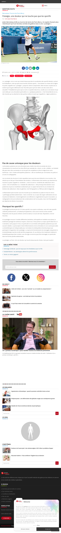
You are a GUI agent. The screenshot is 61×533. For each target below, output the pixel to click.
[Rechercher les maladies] (57, 413)
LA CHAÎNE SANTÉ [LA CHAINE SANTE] (8, 314)
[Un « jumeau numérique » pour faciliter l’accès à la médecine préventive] (30, 334)
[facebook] (13, 278)
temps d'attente (19, 76)
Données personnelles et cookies (11, 489)
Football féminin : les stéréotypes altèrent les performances (20, 251)
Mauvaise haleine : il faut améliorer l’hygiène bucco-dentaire (27, 455)
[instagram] (43, 278)
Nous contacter (6, 501)
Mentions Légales (7, 499)
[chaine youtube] (19, 315)
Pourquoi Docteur (6, 526)
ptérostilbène (28, 76)
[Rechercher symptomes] (57, 463)
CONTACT (4, 1)
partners (26, 506)
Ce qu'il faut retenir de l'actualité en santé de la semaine (26, 303)
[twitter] (28, 277)
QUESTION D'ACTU (8, 9)
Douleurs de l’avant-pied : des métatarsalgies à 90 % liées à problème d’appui (32, 448)
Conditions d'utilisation (8, 494)
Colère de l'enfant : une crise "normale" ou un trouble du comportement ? (31, 289)
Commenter (35, 72)
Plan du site (5, 496)
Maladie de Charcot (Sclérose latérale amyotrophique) (25, 406)
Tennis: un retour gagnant (11, 254)
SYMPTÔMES (6, 444)
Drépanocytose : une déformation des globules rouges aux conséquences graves (33, 398)
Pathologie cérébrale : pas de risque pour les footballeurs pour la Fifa (23, 249)
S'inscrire (52, 267)
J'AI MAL (5, 417)
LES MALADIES (7, 387)
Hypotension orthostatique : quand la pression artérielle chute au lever (30, 391)
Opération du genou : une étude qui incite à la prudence (26, 296)
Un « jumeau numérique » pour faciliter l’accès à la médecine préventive (26, 350)
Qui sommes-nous (7, 491)
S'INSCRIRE (6, 518)
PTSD (12, 76)
